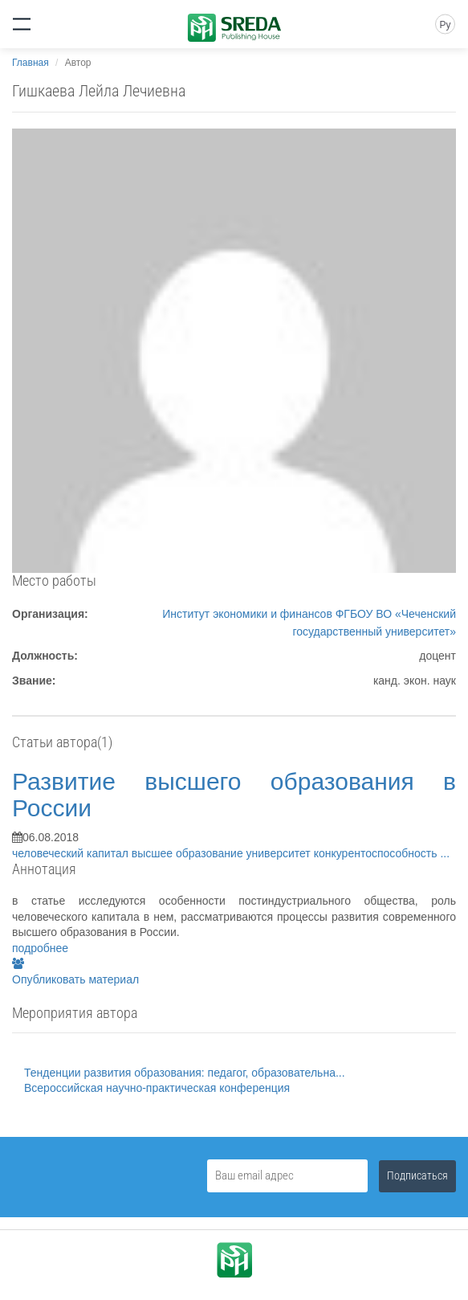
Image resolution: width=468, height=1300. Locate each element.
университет (280, 853)
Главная (30, 62)
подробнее (40, 948)
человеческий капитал (72, 853)
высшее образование (189, 853)
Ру (444, 25)
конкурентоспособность (377, 853)
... (445, 853)
